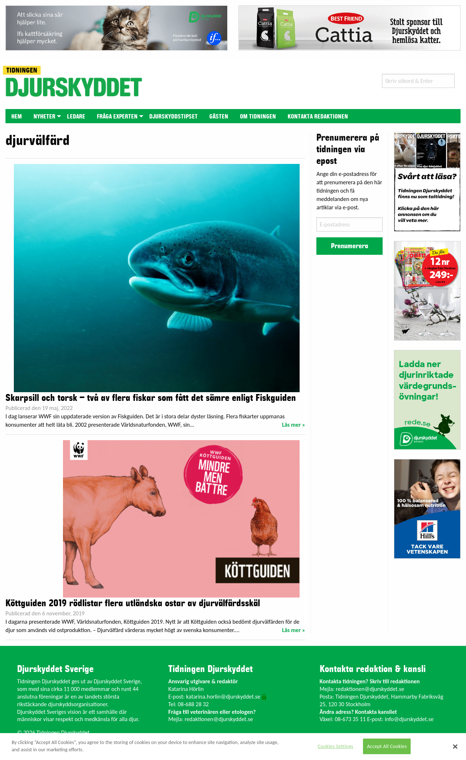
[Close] (455, 746)
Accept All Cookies (387, 746)
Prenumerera (349, 246)
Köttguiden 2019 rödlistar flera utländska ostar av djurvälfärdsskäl (132, 603)
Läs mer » (293, 424)
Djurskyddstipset (173, 116)
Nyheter (44, 116)
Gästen (218, 116)
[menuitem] (16, 116)
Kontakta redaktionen (318, 116)
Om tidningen (258, 116)
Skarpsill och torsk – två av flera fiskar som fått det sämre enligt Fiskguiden (150, 398)
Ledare (76, 116)
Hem (16, 116)
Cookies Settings (335, 746)
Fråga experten (117, 116)
